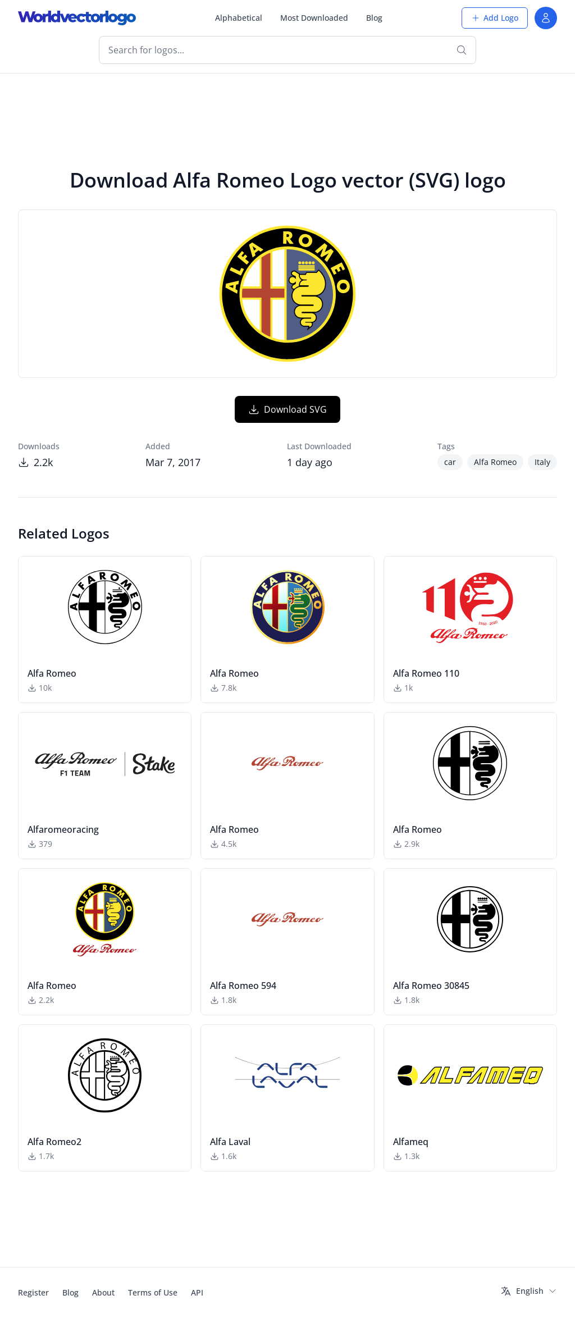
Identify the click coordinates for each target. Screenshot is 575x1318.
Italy (542, 462)
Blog (374, 17)
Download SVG (287, 409)
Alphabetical (238, 17)
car (450, 462)
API (197, 1292)
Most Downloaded (314, 17)
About (103, 1292)
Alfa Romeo (495, 462)
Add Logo (494, 17)
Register (33, 1292)
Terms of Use (152, 1292)
